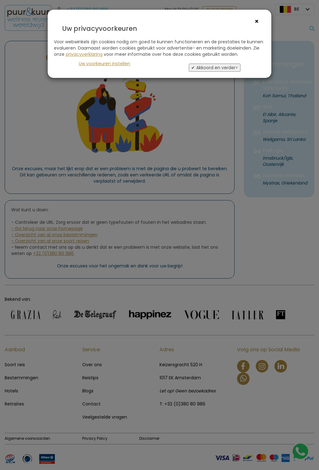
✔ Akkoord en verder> (214, 68)
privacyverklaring (84, 54)
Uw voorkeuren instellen (104, 63)
